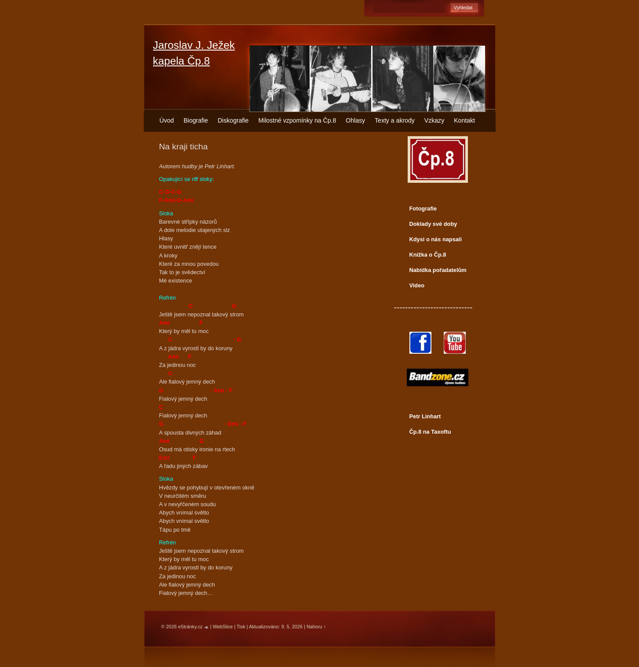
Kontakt (464, 120)
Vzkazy (434, 120)
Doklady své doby (433, 224)
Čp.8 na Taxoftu (430, 431)
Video (417, 285)
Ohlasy (355, 120)
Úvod (167, 120)
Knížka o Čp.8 (427, 254)
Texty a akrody (395, 120)
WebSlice (223, 626)
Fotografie (423, 208)
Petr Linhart (425, 416)
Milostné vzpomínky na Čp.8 (297, 120)
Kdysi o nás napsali (435, 239)
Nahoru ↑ (316, 626)
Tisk (241, 626)
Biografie (195, 120)
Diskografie (233, 120)
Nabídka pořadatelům (438, 270)
